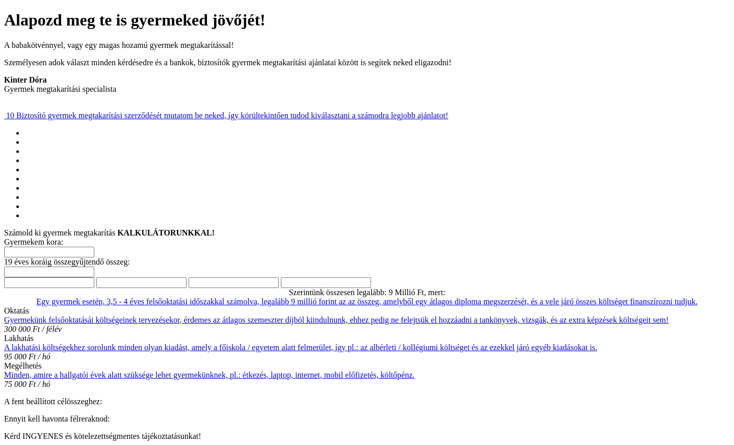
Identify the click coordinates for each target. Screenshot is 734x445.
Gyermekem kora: (33, 242)
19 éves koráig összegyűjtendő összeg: (67, 261)
